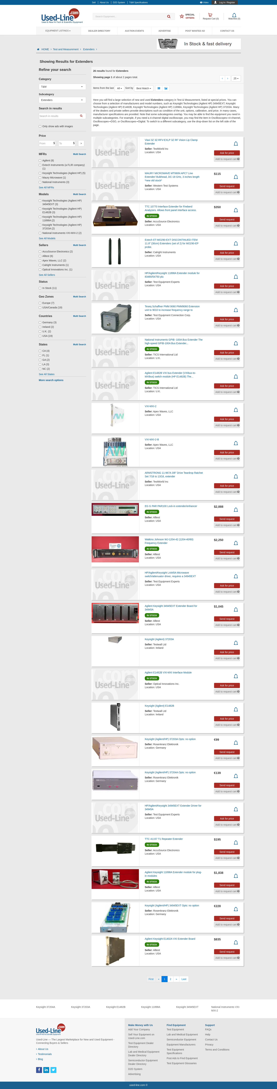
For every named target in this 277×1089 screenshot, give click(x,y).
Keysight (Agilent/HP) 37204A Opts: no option (170, 772)
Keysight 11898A (150, 1007)
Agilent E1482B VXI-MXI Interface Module (168, 672)
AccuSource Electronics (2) (56, 251)
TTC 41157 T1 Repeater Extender (164, 838)
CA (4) (44, 350)
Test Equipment (175, 1029)
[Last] (184, 979)
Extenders (90, 49)
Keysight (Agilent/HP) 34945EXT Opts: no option (172, 905)
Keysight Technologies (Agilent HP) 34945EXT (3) (60, 202)
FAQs (208, 1029)
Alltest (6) (46, 256)
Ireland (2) (46, 326)
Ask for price (227, 152)
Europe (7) (46, 303)
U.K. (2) (45, 331)
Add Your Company (139, 1029)
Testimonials (44, 1054)
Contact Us (227, 31)
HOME (46, 49)
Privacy (209, 1044)
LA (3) (44, 364)
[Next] (176, 979)
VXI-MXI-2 (150, 406)
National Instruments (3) (54, 182)
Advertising (134, 1074)
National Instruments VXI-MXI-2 (225, 1009)
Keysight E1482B (115, 1007)
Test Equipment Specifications (175, 1051)
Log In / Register (227, 2)
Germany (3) (48, 322)
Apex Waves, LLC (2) (52, 260)
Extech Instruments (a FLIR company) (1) (62, 167)
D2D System (135, 1069)
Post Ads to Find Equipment (182, 1058)
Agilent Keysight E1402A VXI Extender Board (170, 938)
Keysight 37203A (80, 1007)
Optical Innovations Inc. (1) (55, 269)
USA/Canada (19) (50, 307)
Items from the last (103, 88)
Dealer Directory (99, 31)
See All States (46, 374)
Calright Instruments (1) (54, 265)
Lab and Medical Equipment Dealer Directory (144, 1053)
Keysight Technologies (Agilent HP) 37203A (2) (60, 226)
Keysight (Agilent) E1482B (159, 705)
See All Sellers (47, 274)
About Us (42, 1049)
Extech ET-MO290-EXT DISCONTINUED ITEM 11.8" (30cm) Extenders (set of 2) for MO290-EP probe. (171, 243)
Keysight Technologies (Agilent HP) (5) (62, 173)
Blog (39, 1059)
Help (207, 1034)
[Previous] (159, 979)
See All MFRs (46, 187)
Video (204, 2)
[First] (151, 979)
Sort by (129, 88)
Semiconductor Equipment (181, 1039)
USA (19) (46, 335)
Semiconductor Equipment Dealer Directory (143, 1062)
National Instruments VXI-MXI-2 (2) (60, 233)
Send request (227, 186)
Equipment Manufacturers (181, 1044)
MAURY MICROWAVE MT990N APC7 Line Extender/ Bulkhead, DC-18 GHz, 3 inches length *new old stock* (172, 177)
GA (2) (44, 359)
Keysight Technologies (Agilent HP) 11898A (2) (60, 218)
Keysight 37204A (45, 1007)
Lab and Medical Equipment (182, 1034)
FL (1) (44, 355)
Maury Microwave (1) (52, 177)
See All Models (47, 238)
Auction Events (134, 31)
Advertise (164, 31)
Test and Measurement (67, 49)
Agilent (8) (46, 160)
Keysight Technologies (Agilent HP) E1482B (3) (60, 210)
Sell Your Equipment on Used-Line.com (141, 1036)
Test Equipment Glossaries (182, 1063)
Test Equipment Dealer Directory (141, 1045)
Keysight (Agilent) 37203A (159, 639)
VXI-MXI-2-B (152, 439)
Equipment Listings (58, 31)
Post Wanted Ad (195, 31)
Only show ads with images (56, 126)
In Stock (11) (48, 288)
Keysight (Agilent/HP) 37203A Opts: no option (170, 739)
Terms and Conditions (217, 1049)
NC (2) (44, 368)
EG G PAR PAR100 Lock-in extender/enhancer (171, 506)
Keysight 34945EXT (187, 1007)
